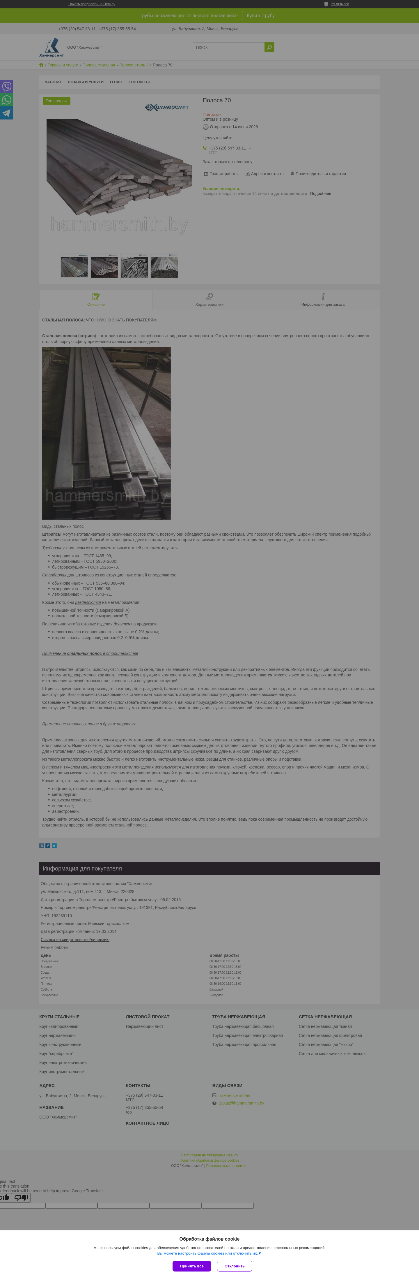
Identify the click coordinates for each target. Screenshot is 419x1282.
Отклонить (235, 1266)
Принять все (192, 1266)
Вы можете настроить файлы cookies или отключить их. (207, 1253)
